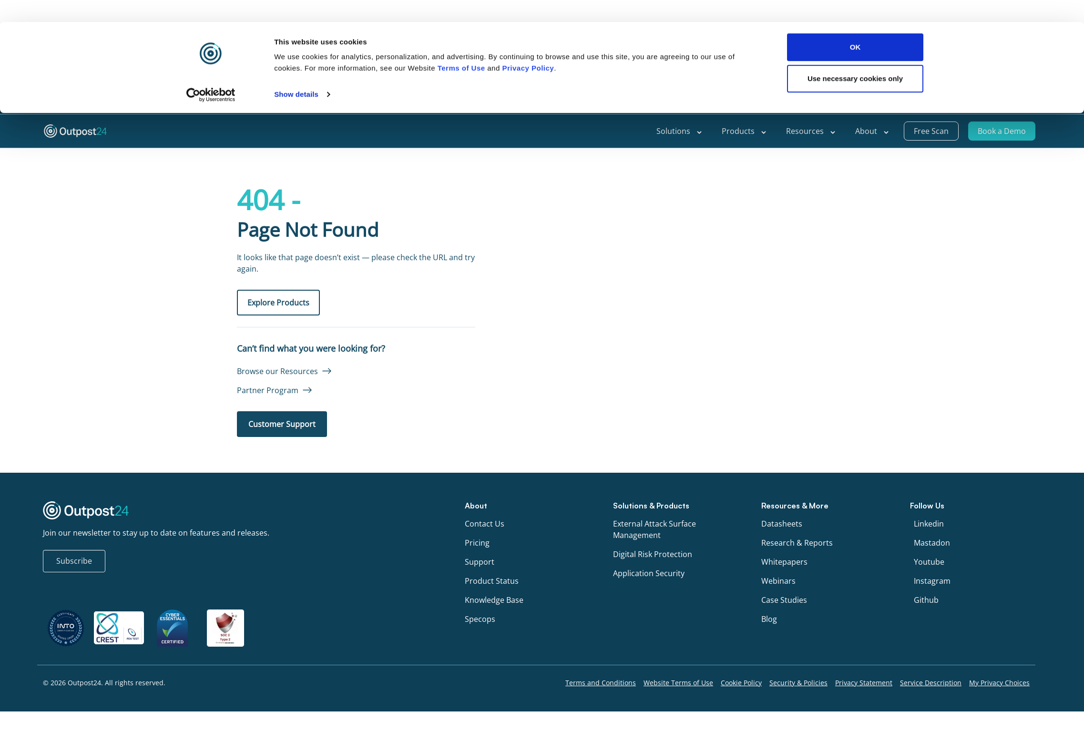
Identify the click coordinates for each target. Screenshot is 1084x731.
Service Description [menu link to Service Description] (930, 682)
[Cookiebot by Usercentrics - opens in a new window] (211, 72)
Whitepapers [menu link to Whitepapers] (784, 562)
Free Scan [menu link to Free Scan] (931, 131)
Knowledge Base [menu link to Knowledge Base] (494, 600)
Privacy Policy (528, 46)
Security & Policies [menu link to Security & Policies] (798, 682)
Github (926, 600)
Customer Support (282, 424)
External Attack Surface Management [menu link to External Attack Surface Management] (654, 529)
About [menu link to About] (872, 131)
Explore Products (278, 302)
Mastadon (932, 543)
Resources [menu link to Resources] (811, 131)
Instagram (932, 581)
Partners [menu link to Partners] (917, 102)
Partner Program (267, 390)
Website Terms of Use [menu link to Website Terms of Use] (678, 682)
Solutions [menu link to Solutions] (679, 131)
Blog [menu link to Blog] (769, 619)
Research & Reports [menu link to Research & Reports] (797, 543)
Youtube (929, 562)
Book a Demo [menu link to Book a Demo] (1002, 131)
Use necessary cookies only (855, 56)
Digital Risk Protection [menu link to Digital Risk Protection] (652, 554)
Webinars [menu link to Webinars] (778, 581)
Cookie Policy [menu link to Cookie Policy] (741, 682)
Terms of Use (461, 46)
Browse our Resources (277, 371)
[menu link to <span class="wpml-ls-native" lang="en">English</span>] (1002, 102)
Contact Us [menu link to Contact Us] (484, 523)
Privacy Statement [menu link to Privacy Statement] (863, 682)
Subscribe (74, 561)
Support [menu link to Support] (959, 102)
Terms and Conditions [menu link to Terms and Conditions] (600, 682)
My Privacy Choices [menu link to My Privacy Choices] (999, 682)
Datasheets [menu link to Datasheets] (781, 523)
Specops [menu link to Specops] (480, 619)
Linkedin (929, 523)
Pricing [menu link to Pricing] (477, 543)
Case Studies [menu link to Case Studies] (784, 600)
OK (855, 25)
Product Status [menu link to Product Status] (492, 581)
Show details (296, 72)
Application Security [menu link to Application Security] (649, 573)
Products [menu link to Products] (744, 131)
